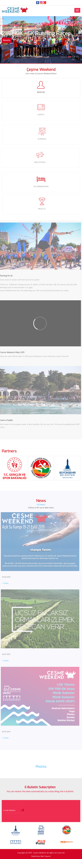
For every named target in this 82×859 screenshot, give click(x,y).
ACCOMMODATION (41, 187)
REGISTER (40, 92)
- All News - (41, 504)
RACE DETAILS (39, 162)
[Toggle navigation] (77, 10)
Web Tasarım (45, 856)
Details (4, 583)
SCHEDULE (43, 139)
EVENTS (41, 113)
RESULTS (43, 209)
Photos (41, 766)
